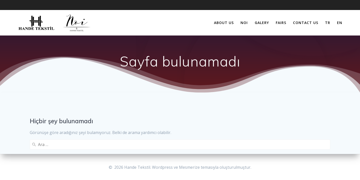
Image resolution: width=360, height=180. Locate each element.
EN (339, 22)
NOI (244, 22)
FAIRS (281, 22)
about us (224, 22)
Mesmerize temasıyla (198, 167)
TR (327, 22)
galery (262, 22)
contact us (305, 22)
